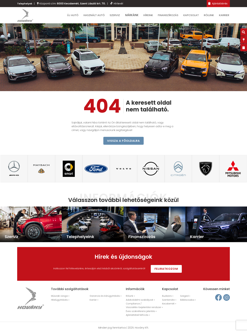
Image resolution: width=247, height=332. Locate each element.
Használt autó (95, 16)
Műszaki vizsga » (60, 296)
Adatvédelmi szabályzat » (140, 300)
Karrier (225, 16)
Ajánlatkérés (217, 3)
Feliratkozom (171, 269)
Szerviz (116, 16)
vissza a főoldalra (123, 143)
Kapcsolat (192, 16)
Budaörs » (167, 296)
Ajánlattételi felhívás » (138, 315)
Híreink (149, 16)
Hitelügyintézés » (60, 300)
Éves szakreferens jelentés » (141, 311)
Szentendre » (169, 300)
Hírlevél (117, 3)
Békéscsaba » (188, 300)
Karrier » (94, 300)
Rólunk (210, 16)
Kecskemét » (169, 303)
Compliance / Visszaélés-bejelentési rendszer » (144, 305)
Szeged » (185, 296)
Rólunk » (130, 296)
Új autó (74, 16)
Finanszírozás (169, 16)
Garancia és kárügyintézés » (105, 296)
